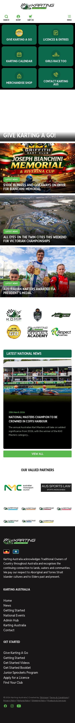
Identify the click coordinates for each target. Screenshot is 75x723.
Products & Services (56, 700)
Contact (8, 630)
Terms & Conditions (59, 697)
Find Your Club (13, 682)
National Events (14, 615)
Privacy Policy (9, 700)
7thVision (44, 697)
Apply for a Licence (16, 678)
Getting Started (14, 610)
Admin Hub (11, 620)
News (7, 605)
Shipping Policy (39, 700)
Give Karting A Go (15, 653)
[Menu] (69, 18)
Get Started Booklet (17, 668)
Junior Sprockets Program (20, 672)
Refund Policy (23, 700)
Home (7, 600)
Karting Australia (14, 625)
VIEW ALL (37, 454)
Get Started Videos (16, 663)
